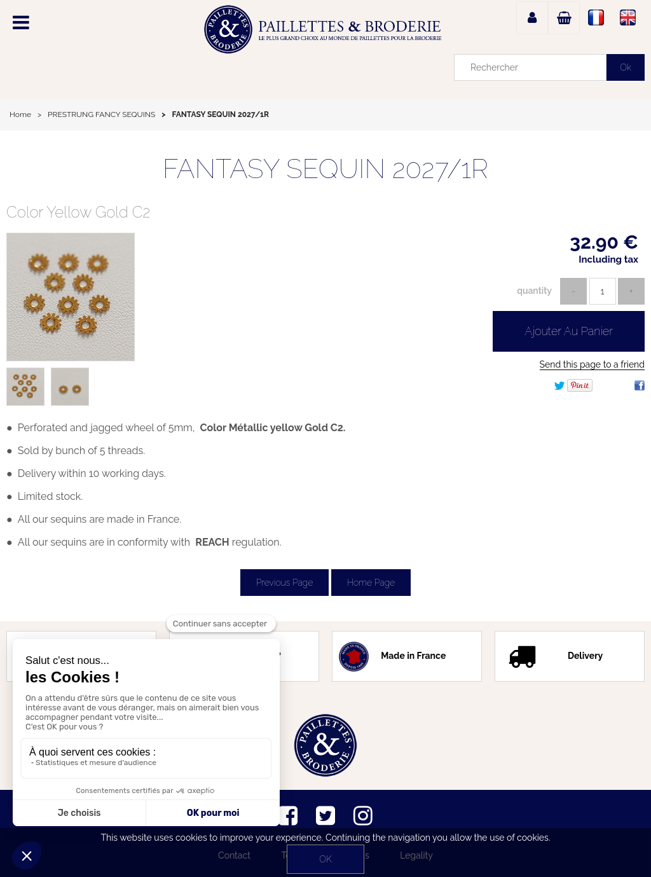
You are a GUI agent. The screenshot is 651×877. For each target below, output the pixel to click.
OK (325, 859)
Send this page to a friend (592, 364)
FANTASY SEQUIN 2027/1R (325, 168)
